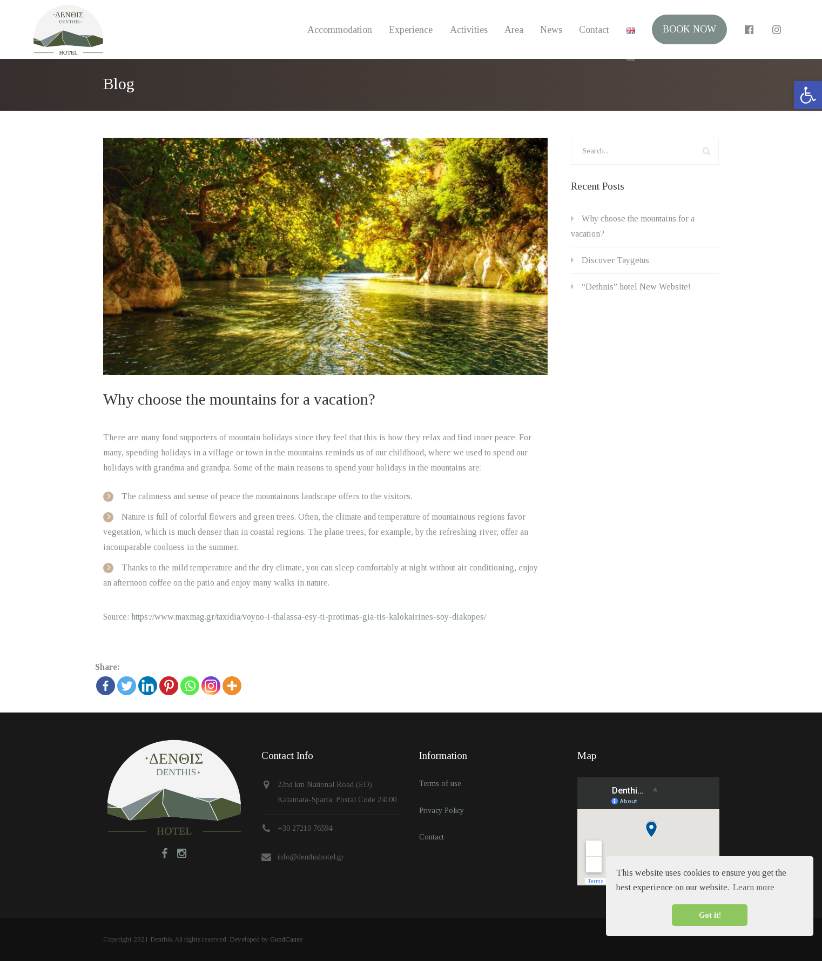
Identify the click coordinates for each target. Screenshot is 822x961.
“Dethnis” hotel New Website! (636, 286)
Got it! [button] (710, 915)
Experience (407, 29)
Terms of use (440, 783)
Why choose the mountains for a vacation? (239, 399)
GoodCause (286, 939)
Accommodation (336, 29)
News (549, 29)
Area (511, 29)
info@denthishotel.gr (311, 857)
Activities (465, 29)
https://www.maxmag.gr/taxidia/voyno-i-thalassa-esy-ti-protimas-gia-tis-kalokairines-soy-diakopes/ (308, 616)
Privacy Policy (441, 811)
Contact (592, 29)
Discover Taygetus (615, 260)
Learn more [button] (753, 887)
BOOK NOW (688, 29)
